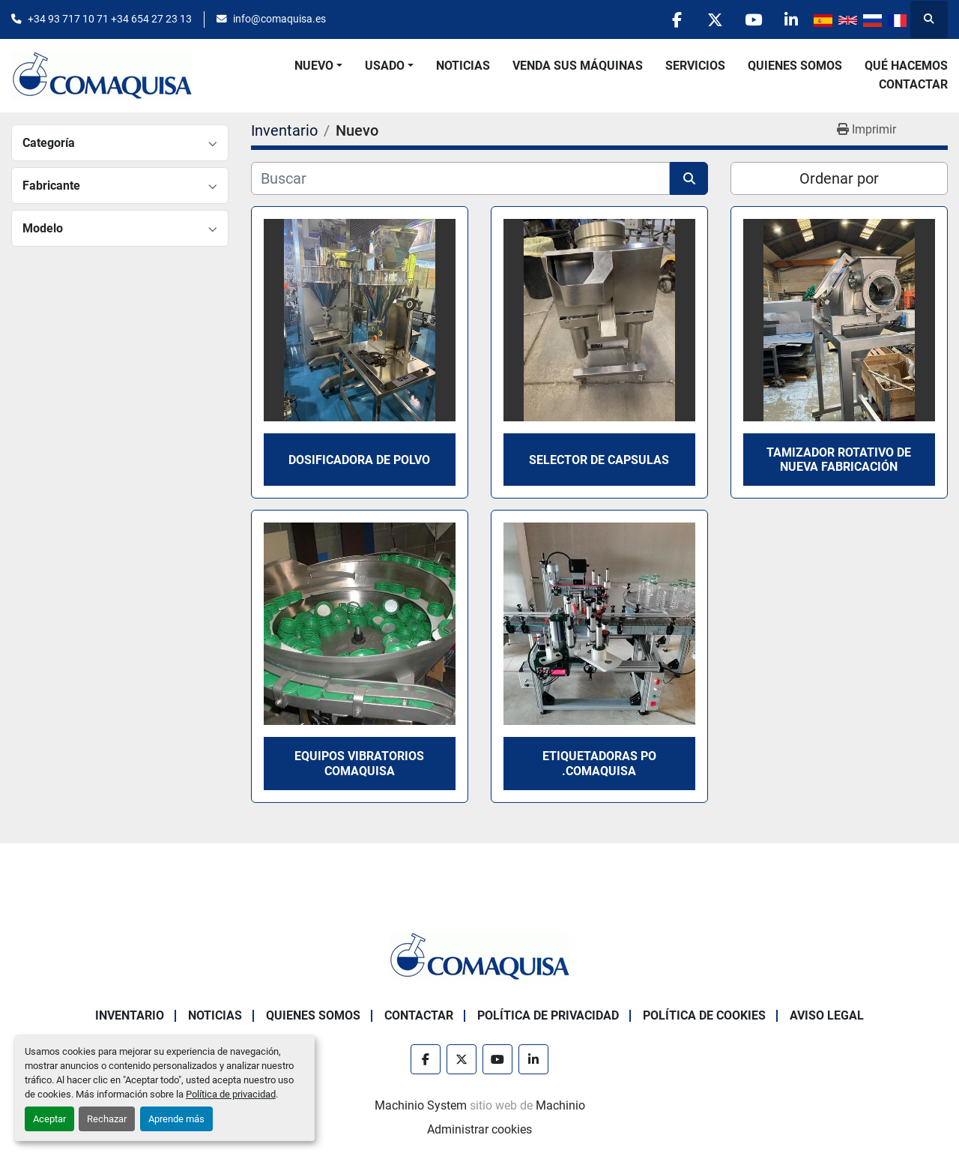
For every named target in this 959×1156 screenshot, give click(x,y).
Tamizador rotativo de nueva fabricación (838, 459)
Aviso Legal (827, 1015)
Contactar (913, 84)
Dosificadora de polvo (359, 460)
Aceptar (49, 1119)
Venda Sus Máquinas (577, 65)
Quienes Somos (795, 65)
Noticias (463, 65)
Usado (385, 65)
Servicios (695, 65)
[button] (318, 66)
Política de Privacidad (548, 1015)
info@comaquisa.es (279, 19)
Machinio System (421, 1105)
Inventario (129, 1015)
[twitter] (714, 19)
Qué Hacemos (906, 65)
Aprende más (176, 1119)
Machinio (560, 1105)
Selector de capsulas (599, 460)
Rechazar (107, 1119)
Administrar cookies (479, 1129)
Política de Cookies (704, 1015)
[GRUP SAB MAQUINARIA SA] (479, 955)
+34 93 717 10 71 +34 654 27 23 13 (110, 19)
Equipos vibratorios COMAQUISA (359, 763)
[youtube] (753, 19)
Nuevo (313, 65)
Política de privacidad (231, 1094)
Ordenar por (839, 178)
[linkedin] (791, 19)
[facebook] (676, 19)
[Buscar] (460, 178)
